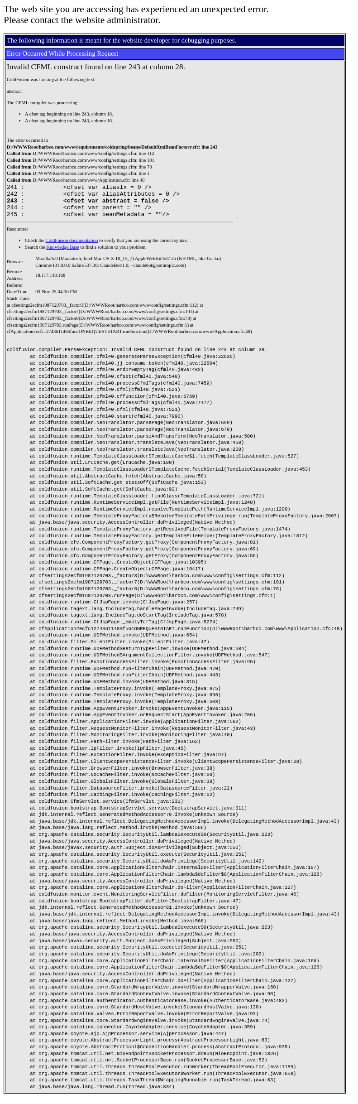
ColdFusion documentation (72, 247)
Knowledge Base (62, 253)
